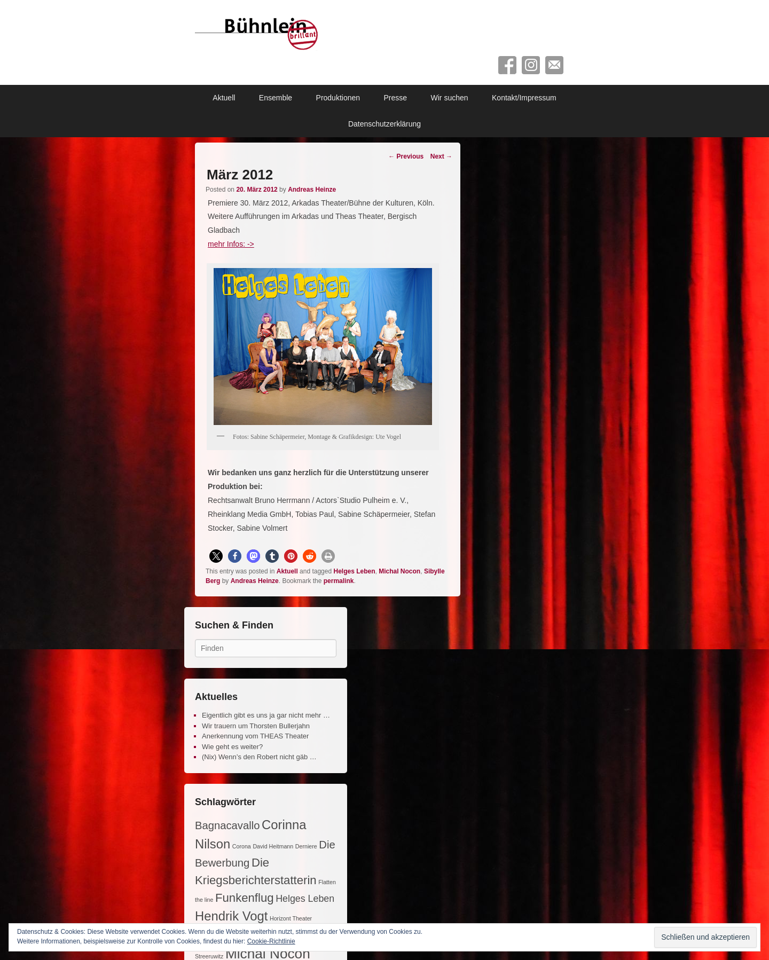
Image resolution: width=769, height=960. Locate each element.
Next (441, 156)
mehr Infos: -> (231, 244)
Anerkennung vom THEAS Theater (255, 736)
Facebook (507, 65)
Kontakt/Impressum (524, 97)
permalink (339, 581)
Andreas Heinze (312, 189)
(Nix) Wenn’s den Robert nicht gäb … (259, 757)
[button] (216, 556)
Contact (554, 65)
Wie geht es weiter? (232, 747)
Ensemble (275, 97)
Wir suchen (449, 97)
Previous (405, 156)
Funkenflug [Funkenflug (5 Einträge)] (244, 897)
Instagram (531, 65)
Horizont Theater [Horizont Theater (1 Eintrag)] (291, 918)
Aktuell (224, 97)
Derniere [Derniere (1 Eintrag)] (306, 846)
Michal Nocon (399, 571)
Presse (395, 97)
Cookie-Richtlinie (271, 941)
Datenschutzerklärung (384, 124)
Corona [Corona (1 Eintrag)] (241, 846)
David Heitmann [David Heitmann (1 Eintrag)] (273, 846)
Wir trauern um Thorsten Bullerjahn (256, 726)
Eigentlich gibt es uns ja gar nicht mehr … (266, 715)
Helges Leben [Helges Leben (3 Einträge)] (305, 898)
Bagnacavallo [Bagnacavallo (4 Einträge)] (227, 825)
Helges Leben (354, 571)
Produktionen (338, 97)
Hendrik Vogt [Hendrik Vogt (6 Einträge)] (231, 916)
